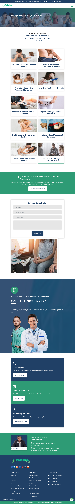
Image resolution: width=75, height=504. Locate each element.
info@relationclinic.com (34, 1)
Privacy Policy (14, 491)
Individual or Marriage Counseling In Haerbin (51, 159)
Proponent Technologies (27, 502)
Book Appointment (21, 421)
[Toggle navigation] (72, 5)
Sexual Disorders (33, 475)
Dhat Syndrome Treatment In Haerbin (23, 136)
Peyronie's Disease (34, 486)
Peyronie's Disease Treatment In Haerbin (24, 112)
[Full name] (37, 207)
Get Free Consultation (36, 188)
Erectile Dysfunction (34, 478)
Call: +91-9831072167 (28, 301)
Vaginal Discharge (34, 488)
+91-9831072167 (19, 1)
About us (13, 475)
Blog (12, 483)
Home (12, 19)
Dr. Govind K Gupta (16, 486)
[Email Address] (37, 217)
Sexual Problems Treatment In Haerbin (24, 65)
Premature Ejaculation (35, 480)
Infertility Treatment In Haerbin (51, 88)
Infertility (31, 483)
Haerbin (22, 19)
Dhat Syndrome (33, 491)
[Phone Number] (37, 212)
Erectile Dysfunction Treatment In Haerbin (51, 65)
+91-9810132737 (53, 481)
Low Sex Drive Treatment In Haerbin (24, 159)
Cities (17, 19)
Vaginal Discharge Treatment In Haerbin (51, 112)
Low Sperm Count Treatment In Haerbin (51, 136)
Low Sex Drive (33, 496)
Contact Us (36, 233)
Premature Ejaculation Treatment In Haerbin (24, 89)
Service (13, 478)
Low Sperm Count (34, 493)
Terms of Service (15, 493)
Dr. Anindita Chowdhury (17, 488)
